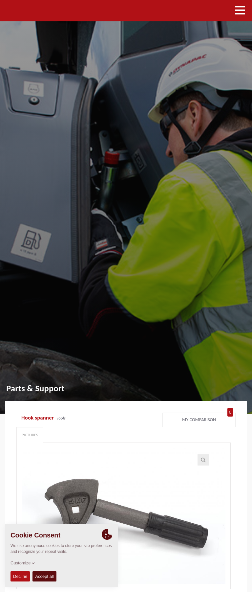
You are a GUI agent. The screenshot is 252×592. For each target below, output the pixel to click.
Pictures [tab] (30, 434)
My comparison (207, 418)
